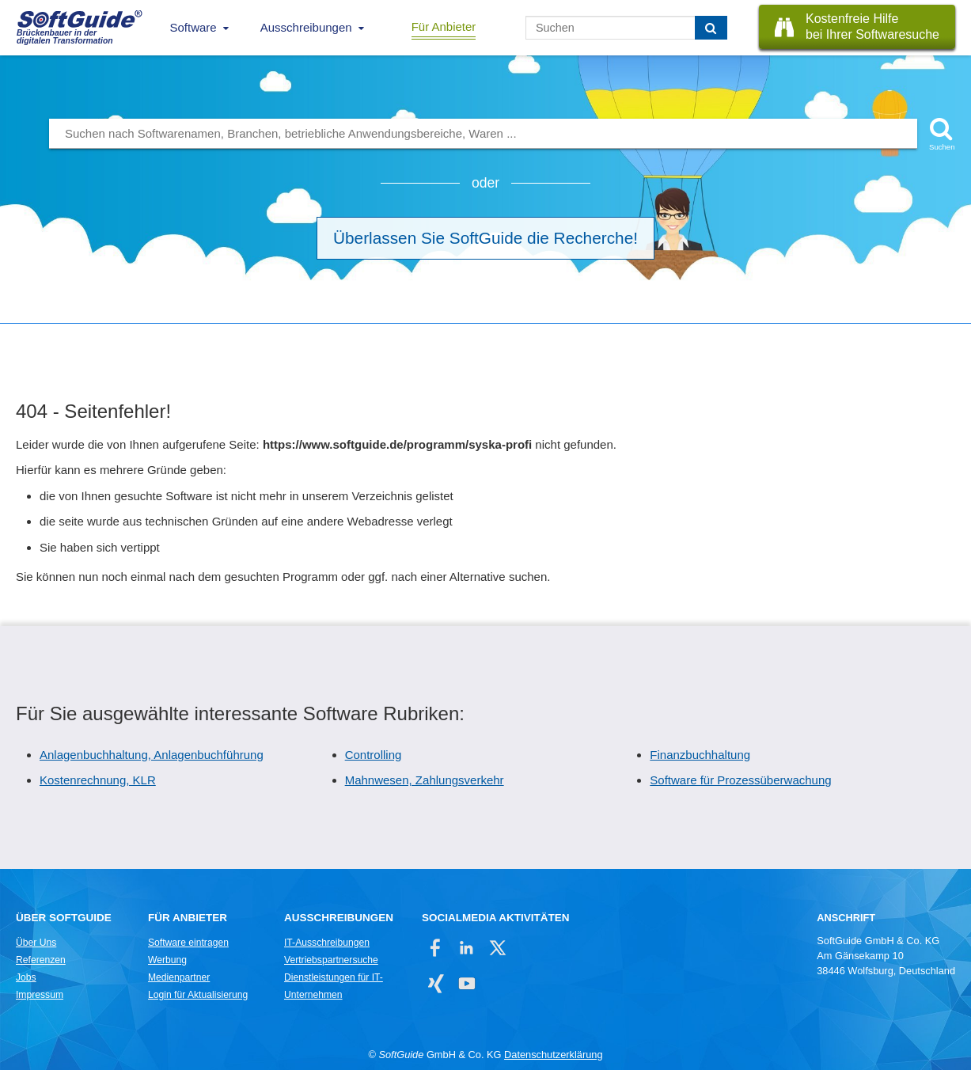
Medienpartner (179, 977)
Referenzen (41, 960)
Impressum (39, 994)
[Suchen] (711, 28)
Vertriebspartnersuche (331, 960)
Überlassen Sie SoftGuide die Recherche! (485, 238)
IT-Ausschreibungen (327, 942)
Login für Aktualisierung (198, 994)
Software (193, 27)
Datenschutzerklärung (553, 1055)
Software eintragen (188, 942)
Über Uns (36, 942)
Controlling (373, 754)
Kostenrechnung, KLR (98, 780)
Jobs (26, 977)
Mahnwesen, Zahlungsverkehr (424, 780)
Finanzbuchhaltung (700, 754)
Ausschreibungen (306, 27)
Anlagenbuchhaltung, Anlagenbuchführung (152, 754)
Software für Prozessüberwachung (740, 780)
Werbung (167, 960)
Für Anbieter (444, 26)
